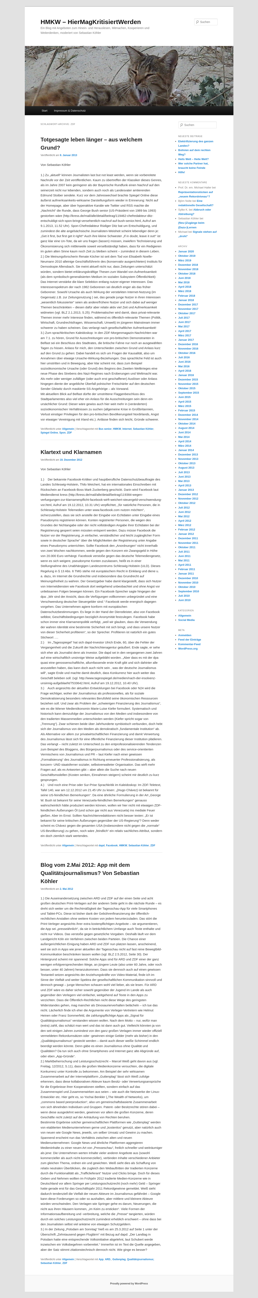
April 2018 (184, 286)
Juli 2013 (184, 472)
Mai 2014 (184, 437)
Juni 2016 (184, 361)
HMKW (117, 428)
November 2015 (188, 383)
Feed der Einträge (189, 639)
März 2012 (184, 525)
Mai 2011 (184, 560)
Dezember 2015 (188, 379)
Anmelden (184, 635)
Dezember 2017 (188, 304)
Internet (127, 428)
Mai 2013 (184, 481)
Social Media (186, 620)
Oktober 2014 (186, 423)
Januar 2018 (186, 300)
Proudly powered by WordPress (129, 1283)
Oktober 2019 (186, 255)
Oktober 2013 (186, 463)
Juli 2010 (184, 595)
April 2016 (184, 370)
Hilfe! (181, 172)
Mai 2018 (184, 282)
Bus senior (105, 428)
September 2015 (188, 392)
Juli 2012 (184, 507)
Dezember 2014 (188, 414)
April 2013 (184, 485)
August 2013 (186, 467)
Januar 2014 (186, 450)
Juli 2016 (184, 357)
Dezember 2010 (188, 578)
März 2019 (184, 260)
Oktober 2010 (186, 587)
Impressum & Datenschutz (70, 110)
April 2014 (184, 441)
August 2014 (186, 428)
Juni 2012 (184, 512)
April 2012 (184, 520)
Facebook (112, 845)
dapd (102, 845)
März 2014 (184, 445)
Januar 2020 (186, 251)
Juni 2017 (184, 322)
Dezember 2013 (188, 454)
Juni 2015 (184, 397)
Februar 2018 (186, 295)
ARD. (108, 1259)
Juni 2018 (184, 278)
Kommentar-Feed (189, 644)
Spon (62, 432)
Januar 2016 (186, 375)
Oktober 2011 (186, 547)
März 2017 (184, 335)
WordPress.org (188, 648)
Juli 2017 (184, 317)
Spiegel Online (49, 432)
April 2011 (184, 564)
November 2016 (188, 348)
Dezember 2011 (188, 538)
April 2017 (184, 331)
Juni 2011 (184, 556)
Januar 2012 (186, 533)
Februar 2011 (186, 569)
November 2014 (188, 419)
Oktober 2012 (186, 503)
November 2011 (188, 542)
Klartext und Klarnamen (71, 452)
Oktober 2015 (186, 388)
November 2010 (188, 582)
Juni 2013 (184, 476)
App (101, 1259)
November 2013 (188, 458)
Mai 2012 (184, 516)
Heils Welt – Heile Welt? (193, 159)
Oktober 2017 (186, 313)
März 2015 (184, 406)
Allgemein (68, 428)
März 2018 (184, 291)
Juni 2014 (184, 432)
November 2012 (188, 498)
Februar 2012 (186, 529)
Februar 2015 (186, 410)
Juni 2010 (184, 600)
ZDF (69, 432)
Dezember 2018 (188, 264)
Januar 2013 (186, 489)
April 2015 (184, 401)
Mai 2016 (184, 366)
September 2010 (188, 591)
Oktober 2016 (186, 353)
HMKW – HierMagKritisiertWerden (91, 21)
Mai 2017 (184, 326)
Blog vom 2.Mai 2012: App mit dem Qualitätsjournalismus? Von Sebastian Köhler (90, 873)
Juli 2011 (184, 551)
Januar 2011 (186, 573)
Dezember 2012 (188, 494)
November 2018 (188, 269)
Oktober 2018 (186, 273)
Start (44, 110)
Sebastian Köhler (143, 428)
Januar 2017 (186, 339)
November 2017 (188, 308)
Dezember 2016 (188, 344)
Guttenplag (119, 1259)
